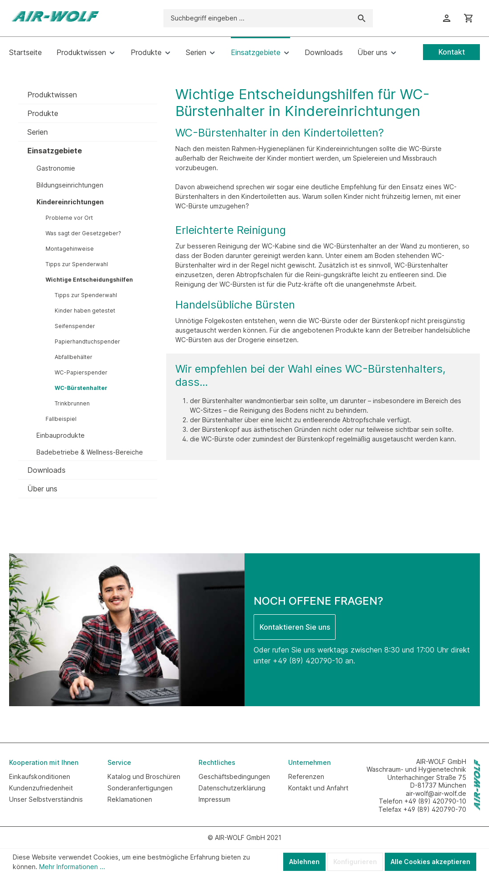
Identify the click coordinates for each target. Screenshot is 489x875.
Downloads (46, 470)
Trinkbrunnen (72, 403)
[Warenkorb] (468, 18)
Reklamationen (129, 799)
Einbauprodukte (60, 435)
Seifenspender (75, 326)
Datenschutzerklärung (232, 788)
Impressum (214, 799)
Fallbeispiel (61, 418)
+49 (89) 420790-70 (434, 809)
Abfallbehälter (73, 357)
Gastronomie (55, 168)
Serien (37, 132)
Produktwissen (52, 94)
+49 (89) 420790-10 (308, 660)
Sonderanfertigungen (140, 788)
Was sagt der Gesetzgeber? (83, 233)
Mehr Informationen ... (72, 866)
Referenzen (306, 776)
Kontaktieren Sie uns (295, 627)
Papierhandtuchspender (87, 341)
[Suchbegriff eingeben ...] (257, 18)
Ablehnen (304, 861)
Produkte (42, 113)
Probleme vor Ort (69, 217)
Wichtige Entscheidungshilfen (89, 279)
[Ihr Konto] (446, 18)
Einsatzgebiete (54, 150)
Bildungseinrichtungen (69, 185)
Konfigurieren (355, 861)
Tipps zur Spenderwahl (77, 264)
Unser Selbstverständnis (46, 799)
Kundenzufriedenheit (41, 788)
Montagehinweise (70, 248)
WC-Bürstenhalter (81, 387)
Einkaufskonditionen (39, 776)
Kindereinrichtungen (70, 202)
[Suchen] (362, 18)
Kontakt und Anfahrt (318, 788)
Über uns (42, 488)
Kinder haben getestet (85, 310)
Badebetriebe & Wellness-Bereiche (89, 452)
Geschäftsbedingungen (234, 776)
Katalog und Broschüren (143, 776)
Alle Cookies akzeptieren (430, 861)
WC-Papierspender (81, 372)
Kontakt (451, 51)
